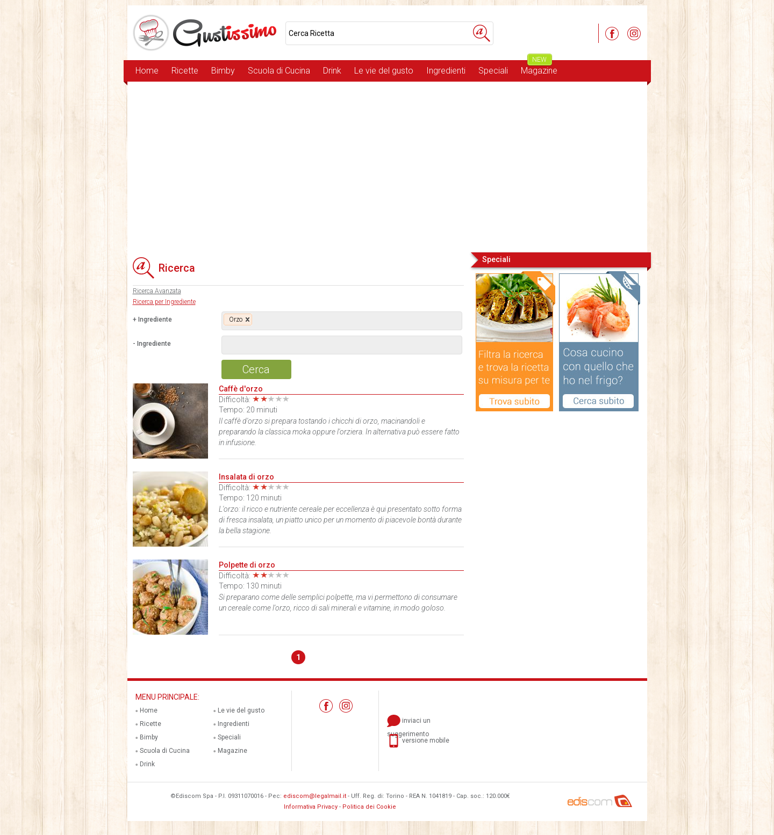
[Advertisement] (387, 166)
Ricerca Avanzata (157, 291)
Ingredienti (445, 71)
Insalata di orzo (246, 477)
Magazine (539, 68)
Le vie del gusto (383, 71)
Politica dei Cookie (369, 806)
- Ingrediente (152, 343)
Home (147, 71)
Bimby (223, 71)
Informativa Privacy (311, 806)
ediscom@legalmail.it (314, 796)
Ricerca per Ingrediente (164, 302)
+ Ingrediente (152, 319)
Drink (332, 71)
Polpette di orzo (247, 565)
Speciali (493, 71)
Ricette (184, 71)
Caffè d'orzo (241, 388)
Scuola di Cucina (279, 71)
